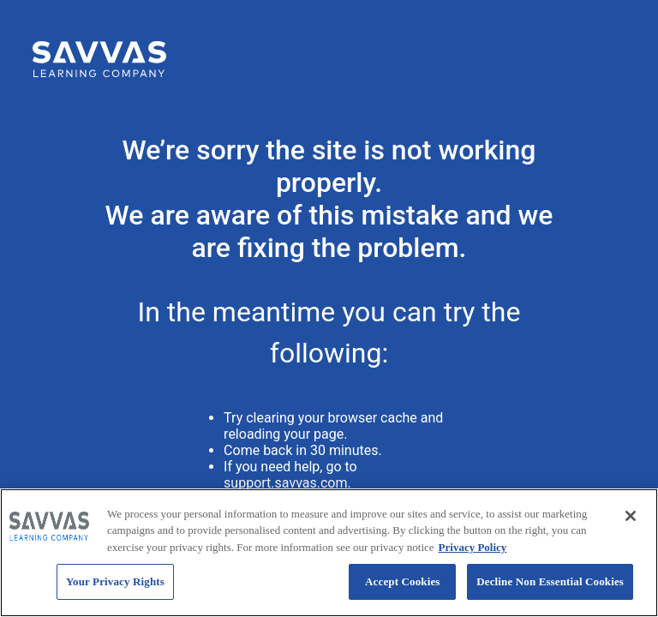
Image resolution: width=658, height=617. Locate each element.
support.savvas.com (285, 483)
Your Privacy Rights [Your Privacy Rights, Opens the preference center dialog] (115, 581)
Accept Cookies (402, 581)
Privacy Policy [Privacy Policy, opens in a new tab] (473, 547)
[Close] (630, 516)
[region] (329, 552)
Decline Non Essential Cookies (550, 581)
